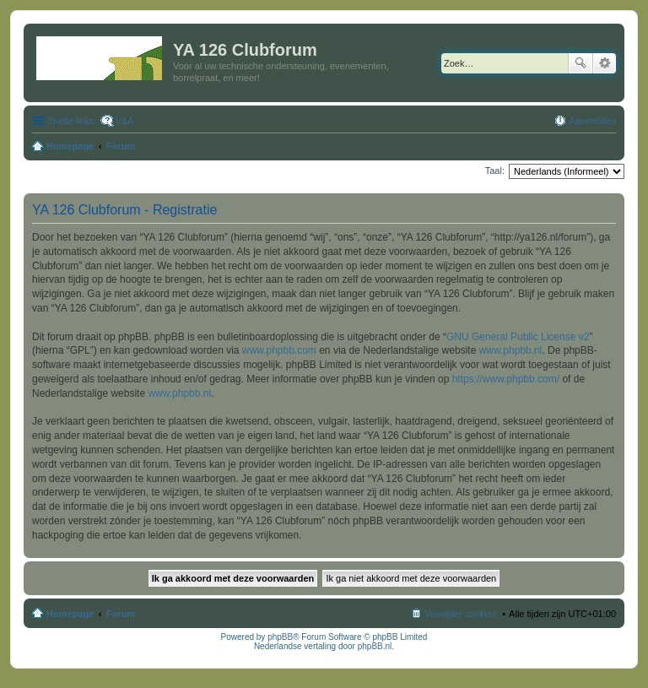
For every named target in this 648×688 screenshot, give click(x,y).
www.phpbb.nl (511, 350)
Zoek (580, 63)
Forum (120, 614)
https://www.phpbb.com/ (505, 379)
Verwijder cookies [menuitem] (460, 614)
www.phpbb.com (279, 350)
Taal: (495, 170)
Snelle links (70, 121)
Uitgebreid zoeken (604, 63)
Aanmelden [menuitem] (592, 121)
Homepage (70, 614)
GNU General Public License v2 (517, 337)
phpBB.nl (375, 646)
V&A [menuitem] (125, 121)
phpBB (280, 637)
